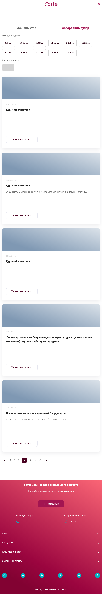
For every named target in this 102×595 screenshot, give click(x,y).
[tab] (26, 28)
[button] (8, 67)
